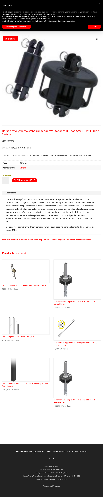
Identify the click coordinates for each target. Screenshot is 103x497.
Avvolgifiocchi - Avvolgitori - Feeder (34, 155)
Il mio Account (72, 451)
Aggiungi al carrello (24, 180)
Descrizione (11, 192)
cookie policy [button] (50, 14)
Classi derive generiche (58, 155)
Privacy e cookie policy (24, 451)
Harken (75, 155)
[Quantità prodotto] (5, 180)
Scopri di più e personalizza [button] (16, 27)
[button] (97, 39)
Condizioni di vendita (43, 451)
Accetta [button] (94, 27)
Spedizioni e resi (59, 451)
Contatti (83, 451)
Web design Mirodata (51, 486)
